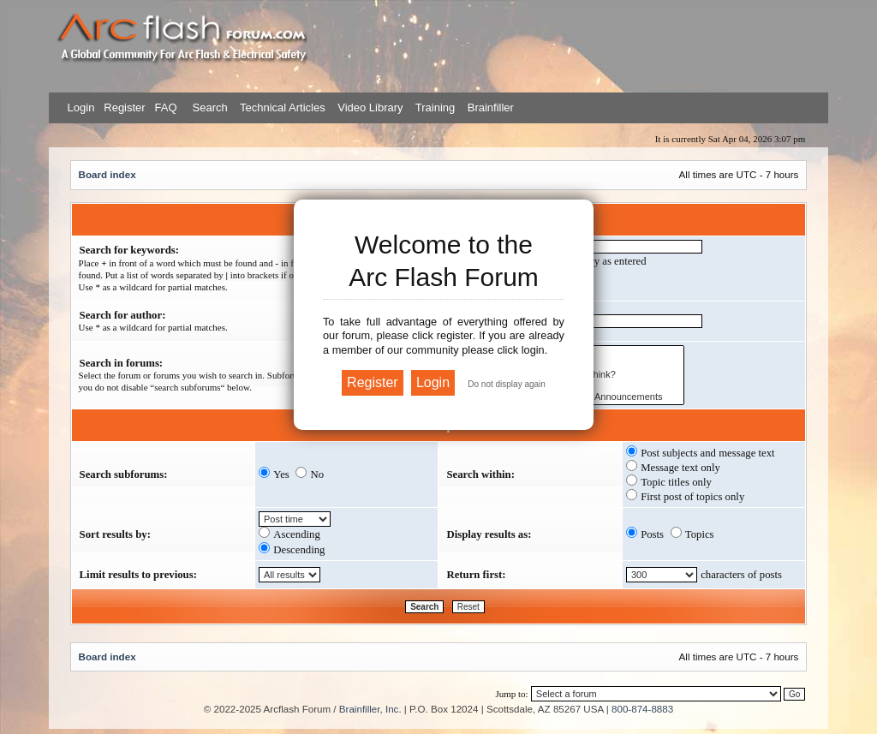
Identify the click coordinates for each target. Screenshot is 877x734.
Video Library (370, 107)
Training (435, 107)
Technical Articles (282, 107)
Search (208, 107)
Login (81, 107)
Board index (107, 174)
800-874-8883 (642, 708)
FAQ (164, 107)
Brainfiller (491, 107)
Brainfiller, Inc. (370, 708)
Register (123, 107)
